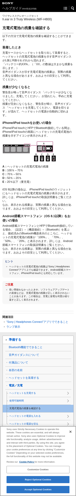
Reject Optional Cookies (38, 481)
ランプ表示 (13, 326)
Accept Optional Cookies (38, 491)
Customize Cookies (37, 471)
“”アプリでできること (37, 321)
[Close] (70, 433)
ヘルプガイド (19, 8)
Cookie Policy (27, 463)
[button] (72, 8)
